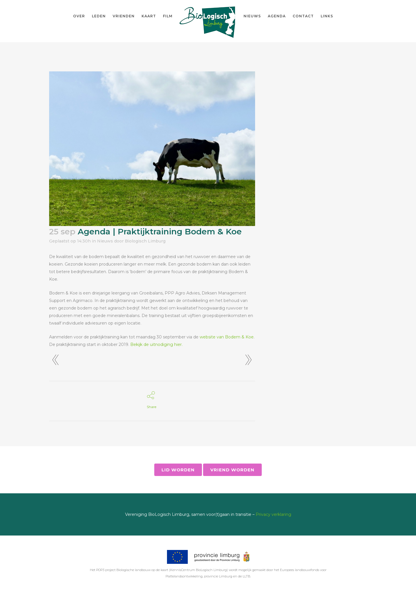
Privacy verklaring (273, 514)
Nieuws (105, 241)
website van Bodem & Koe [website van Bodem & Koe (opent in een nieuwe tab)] (227, 337)
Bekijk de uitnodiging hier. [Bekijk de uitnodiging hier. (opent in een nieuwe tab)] (156, 344)
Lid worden (178, 470)
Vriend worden (232, 470)
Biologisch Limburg (145, 241)
